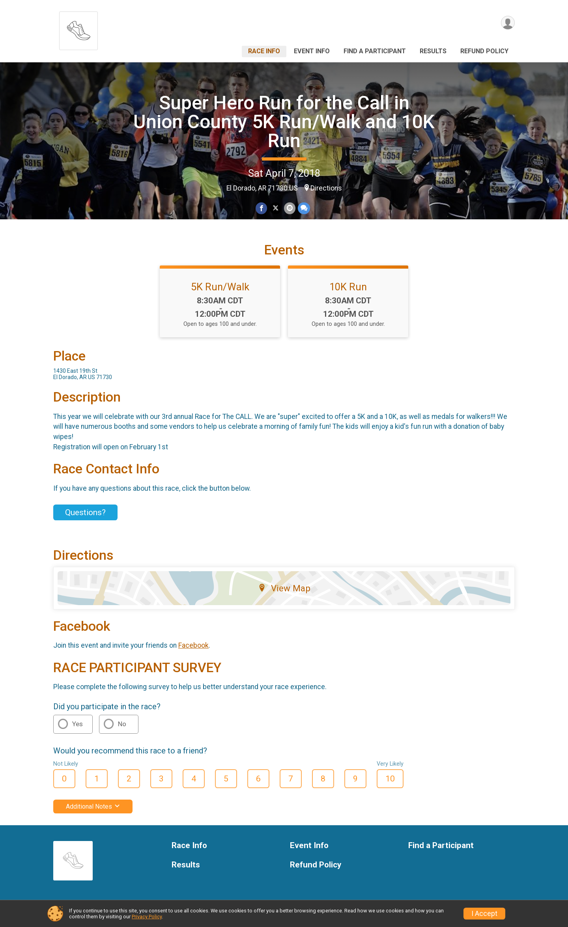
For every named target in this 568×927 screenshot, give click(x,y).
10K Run (348, 287)
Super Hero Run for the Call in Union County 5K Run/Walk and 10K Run (284, 122)
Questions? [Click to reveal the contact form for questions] (85, 512)
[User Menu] (507, 23)
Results (433, 51)
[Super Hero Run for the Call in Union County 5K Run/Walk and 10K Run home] (78, 28)
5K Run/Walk (220, 287)
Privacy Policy (147, 917)
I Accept (484, 914)
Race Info (264, 51)
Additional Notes (93, 806)
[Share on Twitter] (275, 208)
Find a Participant (375, 51)
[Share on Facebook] (261, 208)
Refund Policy (484, 51)
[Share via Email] (289, 208)
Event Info (312, 51)
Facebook (193, 645)
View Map (284, 588)
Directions (326, 188)
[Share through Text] (303, 208)
